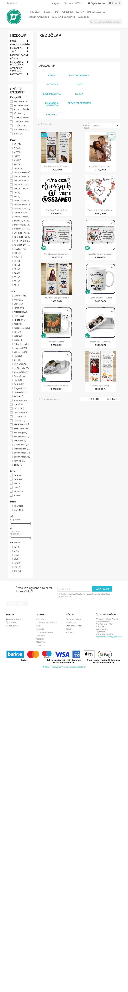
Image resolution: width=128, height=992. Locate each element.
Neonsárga (20, 432)
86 (17, 281)
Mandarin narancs (22, 400)
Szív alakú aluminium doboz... (56, 385)
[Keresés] (105, 21)
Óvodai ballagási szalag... (100, 385)
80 (17, 277)
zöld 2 (18, 465)
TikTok (25, 603)
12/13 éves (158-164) (22, 237)
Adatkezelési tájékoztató (46, 622)
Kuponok (69, 632)
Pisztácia (19, 420)
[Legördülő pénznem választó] (78, 3)
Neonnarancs (21, 437)
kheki (18, 300)
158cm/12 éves (22, 188)
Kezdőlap (34, 12)
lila (17, 360)
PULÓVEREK (68, 12)
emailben (20, 249)
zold (17, 495)
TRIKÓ (56, 12)
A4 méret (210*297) (22, 241)
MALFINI (19, 510)
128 (98, 399)
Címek (68, 629)
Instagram (19, 603)
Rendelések (71, 622)
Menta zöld (21, 372)
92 (17, 285)
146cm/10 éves (22, 184)
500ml (18, 253)
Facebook (8, 603)
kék (17, 332)
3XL (18, 168)
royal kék (21, 412)
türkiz (19, 408)
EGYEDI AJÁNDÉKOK (39, 17)
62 (17, 265)
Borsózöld (20, 441)
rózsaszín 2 (21, 392)
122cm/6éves (22, 205)
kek (17, 483)
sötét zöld (20, 364)
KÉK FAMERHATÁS (22, 424)
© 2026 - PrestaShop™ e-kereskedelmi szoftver (64, 667)
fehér (18, 475)
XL (17, 160)
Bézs (18, 304)
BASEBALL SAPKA (96, 12)
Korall (18, 324)
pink (18, 356)
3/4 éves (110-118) (22, 221)
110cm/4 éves (22, 172)
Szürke (20, 296)
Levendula (20, 416)
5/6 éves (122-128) (22, 225)
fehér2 (19, 384)
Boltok (38, 645)
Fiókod (70, 614)
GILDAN (19, 506)
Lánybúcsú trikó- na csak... (56, 210)
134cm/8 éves (22, 180)
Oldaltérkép (41, 642)
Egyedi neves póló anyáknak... (100, 210)
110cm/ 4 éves (22, 200)
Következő (113, 399)
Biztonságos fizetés (44, 632)
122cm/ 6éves (22, 176)
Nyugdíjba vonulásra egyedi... (56, 254)
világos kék (21, 352)
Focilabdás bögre (56, 342)
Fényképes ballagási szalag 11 (56, 166)
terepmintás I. (22, 453)
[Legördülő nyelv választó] (57, 3)
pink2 (18, 380)
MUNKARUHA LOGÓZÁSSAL (17, 63)
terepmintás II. (22, 457)
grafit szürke (21, 368)
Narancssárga (22, 328)
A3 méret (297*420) (22, 245)
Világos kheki (21, 445)
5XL (17, 196)
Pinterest (14, 603)
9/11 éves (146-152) (22, 233)
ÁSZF (38, 626)
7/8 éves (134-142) (22, 229)
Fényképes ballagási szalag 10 (56, 298)
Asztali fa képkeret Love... (100, 166)
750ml (18, 257)
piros (17, 487)
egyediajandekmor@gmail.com (109, 636)
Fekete (20, 320)
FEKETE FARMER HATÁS (22, 428)
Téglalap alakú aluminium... (100, 342)
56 (17, 261)
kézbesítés (40, 619)
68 (17, 269)
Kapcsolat (40, 629)
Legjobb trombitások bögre (100, 298)
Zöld (18, 336)
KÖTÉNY (80, 12)
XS (17, 144)
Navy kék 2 (20, 461)
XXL (18, 164)
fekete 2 (20, 376)
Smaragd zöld (22, 449)
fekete (18, 479)
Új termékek (11, 622)
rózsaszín (21, 312)
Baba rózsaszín (22, 344)
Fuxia (18, 404)
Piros (19, 316)
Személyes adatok (74, 619)
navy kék (20, 348)
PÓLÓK (46, 12)
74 (17, 273)
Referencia (40, 635)
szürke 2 (19, 396)
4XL (17, 192)
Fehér (19, 308)
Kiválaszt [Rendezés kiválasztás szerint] (106, 125)
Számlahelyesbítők (74, 626)
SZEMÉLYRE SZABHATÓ (63, 17)
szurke (18, 491)
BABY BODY (83, 17)
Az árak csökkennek (14, 619)
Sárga (18, 340)
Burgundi (20, 388)
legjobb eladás (12, 626)
